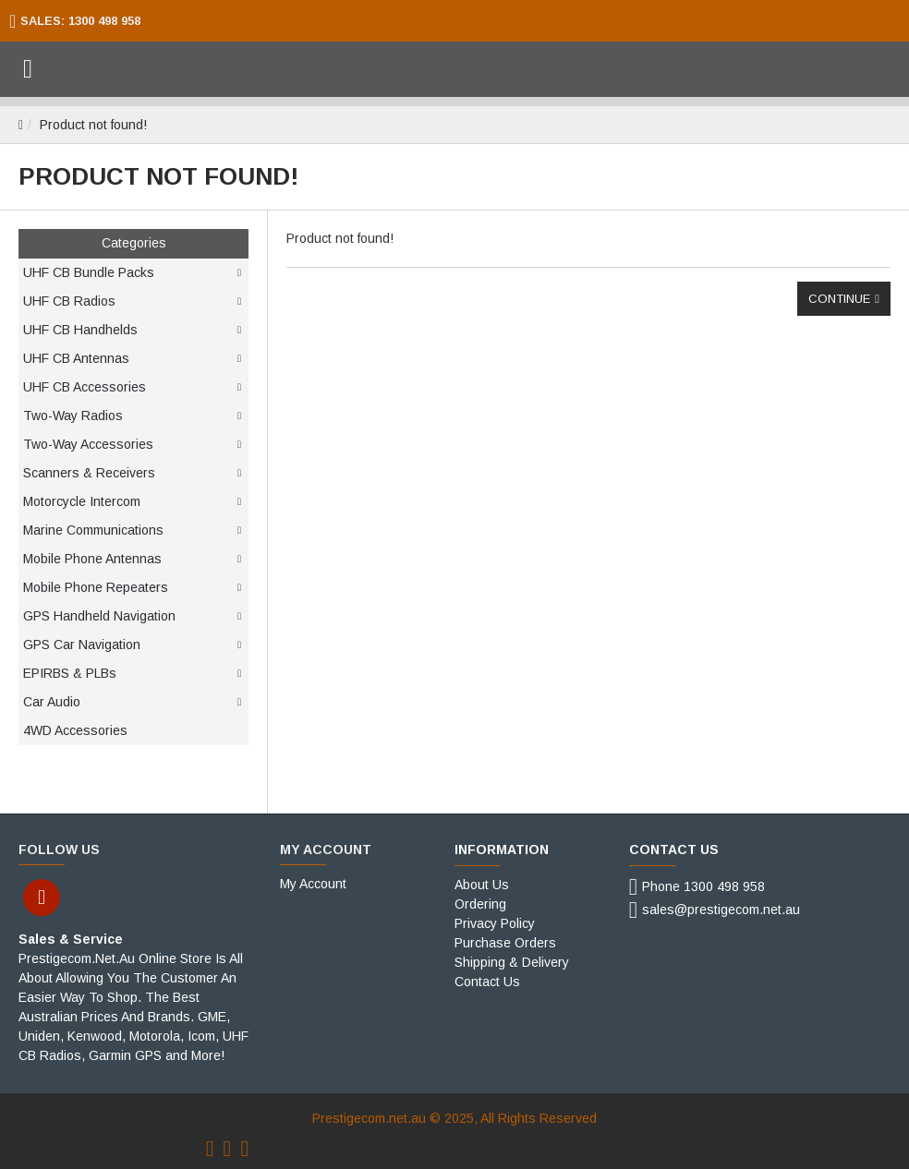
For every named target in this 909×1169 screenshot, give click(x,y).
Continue (839, 299)
